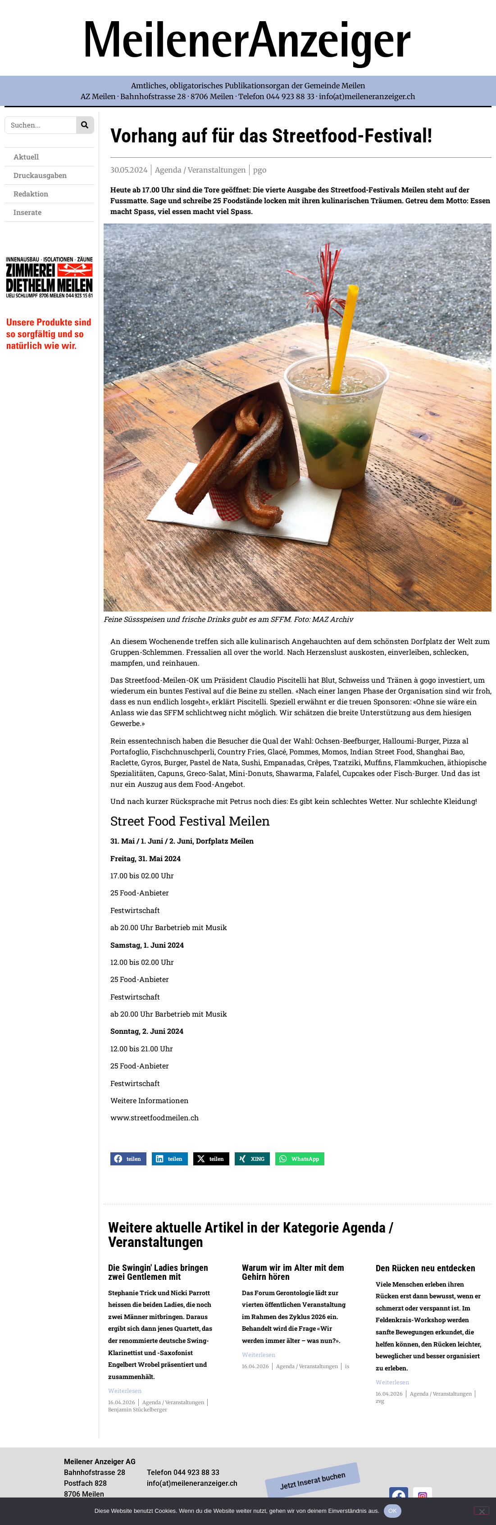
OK (392, 1510)
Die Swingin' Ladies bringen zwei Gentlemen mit (158, 1273)
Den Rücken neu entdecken (425, 1269)
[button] (128, 1160)
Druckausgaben (40, 175)
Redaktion (33, 193)
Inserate (30, 212)
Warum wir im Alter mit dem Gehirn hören (293, 1273)
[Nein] (481, 1511)
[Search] (85, 125)
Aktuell (28, 156)
